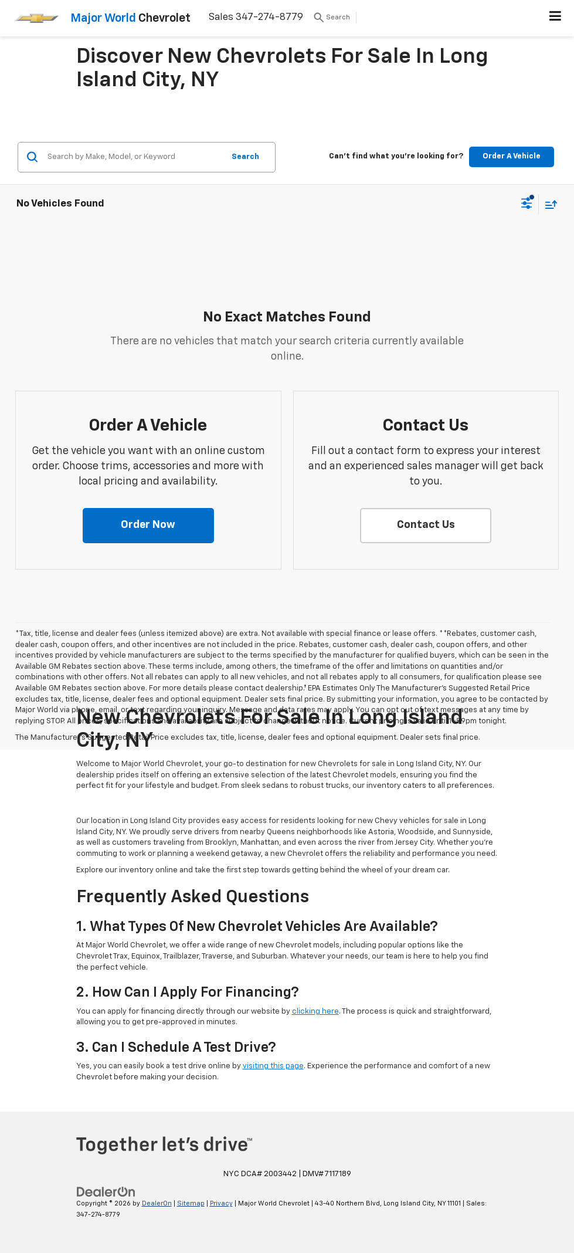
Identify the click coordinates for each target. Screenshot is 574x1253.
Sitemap (191, 1203)
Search (245, 157)
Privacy (221, 1203)
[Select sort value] (548, 204)
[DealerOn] (106, 1192)
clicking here (315, 1011)
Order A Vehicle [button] (512, 156)
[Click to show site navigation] (555, 18)
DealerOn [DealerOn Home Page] (157, 1203)
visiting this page (273, 1066)
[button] (148, 525)
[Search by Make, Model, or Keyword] (134, 157)
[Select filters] (526, 204)
